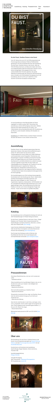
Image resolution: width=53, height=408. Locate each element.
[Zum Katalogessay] (30, 230)
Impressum (46, 6)
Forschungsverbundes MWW (27, 343)
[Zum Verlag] (27, 224)
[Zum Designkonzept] (32, 236)
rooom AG (23, 361)
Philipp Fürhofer (15, 355)
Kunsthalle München (16, 344)
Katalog (24, 6)
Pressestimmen (32, 6)
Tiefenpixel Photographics (28, 359)
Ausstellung (17, 6)
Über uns (39, 7)
